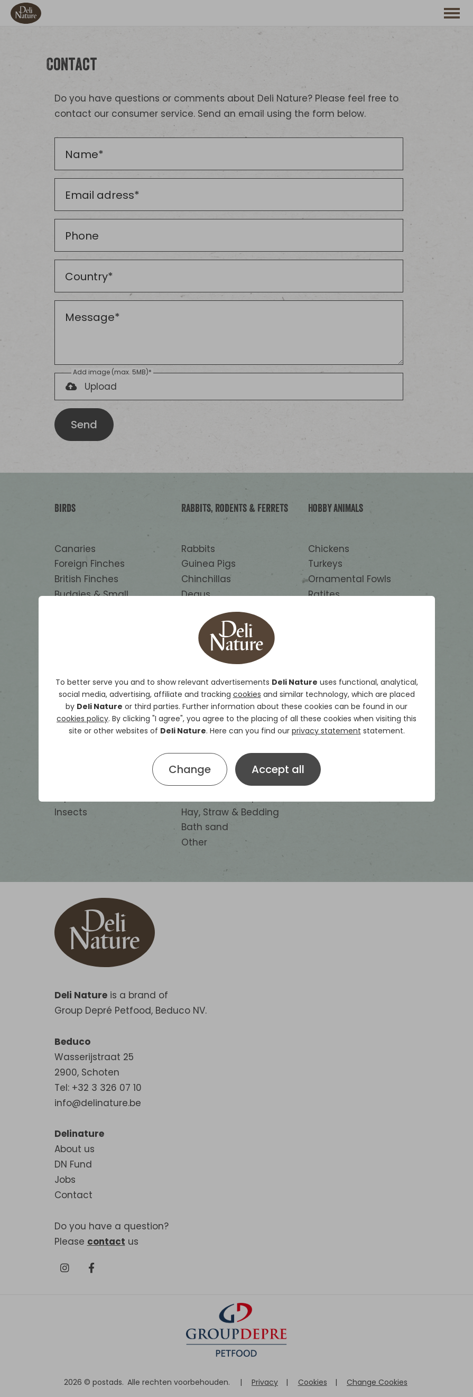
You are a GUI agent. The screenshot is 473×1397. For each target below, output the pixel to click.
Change (190, 769)
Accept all (278, 769)
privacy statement (326, 730)
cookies (247, 694)
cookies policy (82, 718)
